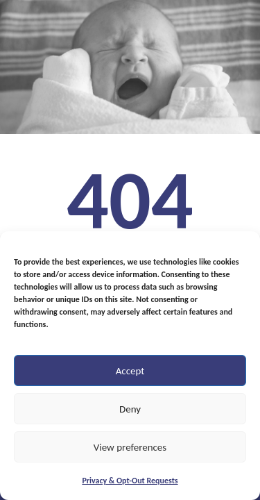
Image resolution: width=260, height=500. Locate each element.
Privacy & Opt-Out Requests (129, 480)
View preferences (130, 447)
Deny (130, 409)
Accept (130, 371)
